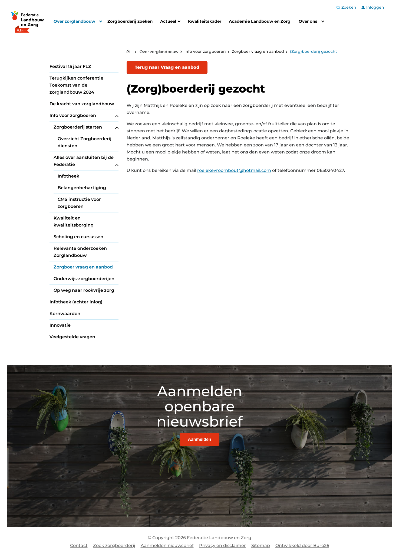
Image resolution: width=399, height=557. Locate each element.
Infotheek (68, 176)
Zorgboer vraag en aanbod (83, 267)
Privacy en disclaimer (222, 545)
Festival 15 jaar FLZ (70, 66)
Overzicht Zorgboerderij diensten (84, 142)
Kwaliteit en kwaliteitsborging (74, 221)
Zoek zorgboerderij (114, 545)
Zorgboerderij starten (86, 127)
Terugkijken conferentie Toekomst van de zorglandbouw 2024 (76, 85)
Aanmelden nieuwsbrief (167, 545)
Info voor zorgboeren (84, 115)
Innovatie (60, 325)
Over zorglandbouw (74, 21)
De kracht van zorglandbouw (82, 103)
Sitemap (260, 545)
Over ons (308, 21)
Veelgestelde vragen (72, 336)
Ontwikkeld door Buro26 (302, 545)
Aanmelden (199, 439)
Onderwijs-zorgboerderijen (84, 278)
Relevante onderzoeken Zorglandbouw (80, 252)
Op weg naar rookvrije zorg (84, 290)
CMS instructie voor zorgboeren (79, 203)
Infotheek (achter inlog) (76, 301)
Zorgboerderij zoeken (130, 21)
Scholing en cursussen (78, 236)
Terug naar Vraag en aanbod (167, 67)
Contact (79, 545)
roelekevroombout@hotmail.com (234, 170)
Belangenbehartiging (82, 187)
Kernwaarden (65, 313)
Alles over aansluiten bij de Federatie (86, 161)
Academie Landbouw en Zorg (260, 21)
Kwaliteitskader (204, 21)
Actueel (170, 21)
